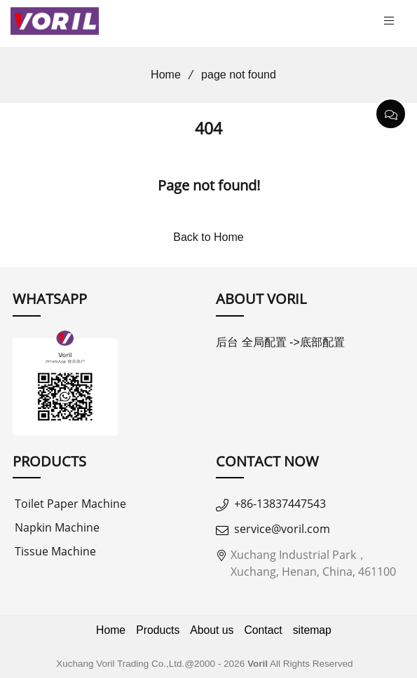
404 (208, 128)
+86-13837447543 (280, 503)
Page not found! (209, 185)
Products (157, 630)
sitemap (312, 630)
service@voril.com (282, 529)
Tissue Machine (55, 551)
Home (161, 75)
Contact (263, 630)
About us (211, 630)
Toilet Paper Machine (70, 503)
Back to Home (208, 237)
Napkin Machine (57, 527)
